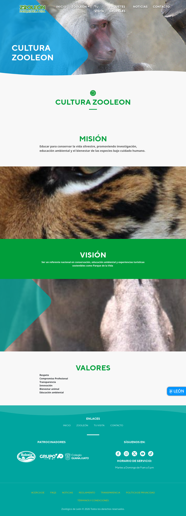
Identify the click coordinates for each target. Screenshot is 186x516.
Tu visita (99, 9)
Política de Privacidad (140, 501)
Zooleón (82, 416)
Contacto (161, 6)
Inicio (61, 6)
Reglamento (87, 501)
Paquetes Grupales (117, 9)
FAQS (53, 501)
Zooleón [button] (79, 6)
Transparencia (110, 501)
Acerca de (37, 501)
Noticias (140, 6)
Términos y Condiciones (93, 509)
